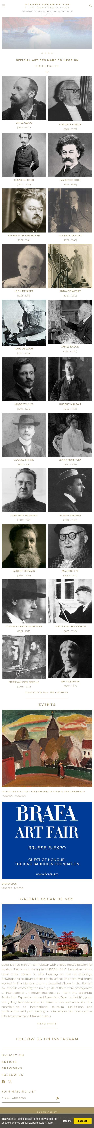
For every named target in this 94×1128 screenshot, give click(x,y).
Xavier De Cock (70, 180)
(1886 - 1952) (24, 519)
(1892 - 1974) (70, 129)
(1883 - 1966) (24, 575)
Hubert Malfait (70, 404)
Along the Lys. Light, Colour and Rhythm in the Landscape (43, 791)
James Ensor (70, 346)
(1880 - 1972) (70, 575)
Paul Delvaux (24, 348)
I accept (82, 1121)
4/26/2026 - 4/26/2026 (14, 795)
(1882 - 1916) (70, 686)
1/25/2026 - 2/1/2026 (12, 888)
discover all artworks (47, 692)
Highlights (47, 66)
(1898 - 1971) (70, 408)
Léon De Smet (23, 291)
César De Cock (24, 180)
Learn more (46, 1122)
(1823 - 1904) (24, 184)
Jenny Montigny (70, 459)
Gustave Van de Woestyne (24, 626)
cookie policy (47, 1112)
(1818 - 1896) (70, 184)
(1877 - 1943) (70, 240)
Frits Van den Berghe (24, 682)
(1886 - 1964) (70, 519)
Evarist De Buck (70, 124)
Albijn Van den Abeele (70, 626)
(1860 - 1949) (70, 351)
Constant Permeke (23, 515)
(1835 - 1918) (70, 631)
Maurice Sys (70, 571)
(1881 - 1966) (23, 295)
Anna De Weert (70, 291)
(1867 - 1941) (23, 240)
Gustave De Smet (70, 235)
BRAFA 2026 (9, 883)
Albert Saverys (70, 515)
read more (47, 1023)
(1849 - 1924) (24, 127)
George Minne (24, 459)
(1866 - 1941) (23, 464)
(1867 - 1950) (70, 295)
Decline (67, 1121)
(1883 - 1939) (24, 686)
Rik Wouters (70, 681)
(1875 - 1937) (70, 464)
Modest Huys (24, 404)
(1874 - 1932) (24, 408)
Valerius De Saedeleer (24, 235)
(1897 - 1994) (24, 353)
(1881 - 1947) (23, 631)
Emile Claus (24, 122)
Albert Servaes (24, 571)
